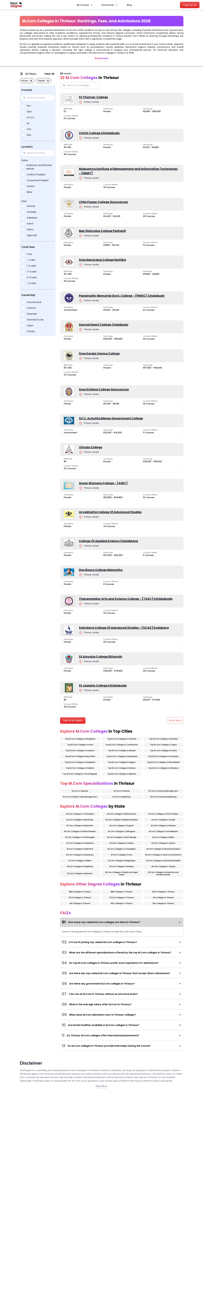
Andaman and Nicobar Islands (39, 167)
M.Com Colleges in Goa (121, 855)
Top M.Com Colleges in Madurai (121, 774)
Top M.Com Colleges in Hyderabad (121, 756)
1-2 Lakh (31, 265)
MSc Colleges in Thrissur (121, 903)
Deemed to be (35, 319)
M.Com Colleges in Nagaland (80, 866)
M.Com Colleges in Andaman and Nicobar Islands (163, 873)
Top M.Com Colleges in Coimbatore (121, 744)
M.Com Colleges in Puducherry (80, 855)
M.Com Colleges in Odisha (122, 843)
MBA (29, 111)
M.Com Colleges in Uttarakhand (163, 831)
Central (31, 308)
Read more (101, 58)
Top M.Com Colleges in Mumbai (163, 739)
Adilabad (32, 217)
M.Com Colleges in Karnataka (80, 819)
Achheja (31, 212)
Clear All (49, 73)
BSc (29, 105)
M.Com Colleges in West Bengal (121, 837)
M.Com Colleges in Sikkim (80, 860)
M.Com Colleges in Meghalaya (121, 860)
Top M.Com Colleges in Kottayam (163, 756)
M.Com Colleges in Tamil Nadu (80, 814)
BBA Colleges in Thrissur (121, 891)
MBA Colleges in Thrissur (80, 891)
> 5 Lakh (31, 283)
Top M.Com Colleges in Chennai (121, 739)
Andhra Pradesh (36, 174)
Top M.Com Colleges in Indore (163, 750)
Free (29, 254)
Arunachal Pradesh (38, 180)
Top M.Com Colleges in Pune (80, 744)
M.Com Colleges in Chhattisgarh (80, 837)
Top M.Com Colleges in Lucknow (79, 750)
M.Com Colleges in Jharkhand (80, 843)
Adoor (30, 229)
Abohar (31, 206)
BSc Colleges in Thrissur (163, 903)
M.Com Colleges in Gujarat (121, 825)
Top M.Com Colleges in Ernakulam (80, 762)
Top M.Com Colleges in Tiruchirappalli (80, 774)
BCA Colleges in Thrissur (80, 897)
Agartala (32, 235)
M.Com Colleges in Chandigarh (122, 849)
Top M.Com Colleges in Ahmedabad (163, 762)
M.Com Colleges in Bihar (163, 837)
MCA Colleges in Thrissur (163, 891)
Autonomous (34, 302)
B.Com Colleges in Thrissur (121, 897)
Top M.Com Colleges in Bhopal (121, 750)
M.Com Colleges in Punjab (163, 819)
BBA (29, 135)
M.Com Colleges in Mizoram (80, 873)
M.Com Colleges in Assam (163, 843)
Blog (129, 5)
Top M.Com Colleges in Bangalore (80, 739)
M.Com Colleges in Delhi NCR (80, 849)
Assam (30, 186)
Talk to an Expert (73, 720)
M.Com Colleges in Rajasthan (80, 825)
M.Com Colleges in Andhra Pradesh (80, 831)
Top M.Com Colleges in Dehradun (163, 768)
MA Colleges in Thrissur (163, 897)
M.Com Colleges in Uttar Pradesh (163, 814)
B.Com (30, 117)
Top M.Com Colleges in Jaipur (163, 744)
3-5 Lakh (32, 277)
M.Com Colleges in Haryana (163, 825)
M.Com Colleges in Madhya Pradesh (122, 819)
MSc (29, 129)
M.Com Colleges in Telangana (121, 831)
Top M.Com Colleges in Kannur (121, 768)
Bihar (30, 192)
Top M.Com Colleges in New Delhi (80, 756)
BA (28, 123)
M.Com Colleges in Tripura (163, 866)
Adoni (30, 223)
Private (31, 331)
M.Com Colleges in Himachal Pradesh (163, 849)
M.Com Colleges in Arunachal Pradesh (163, 860)
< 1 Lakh (31, 260)
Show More (175, 720)
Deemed (32, 314)
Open (30, 325)
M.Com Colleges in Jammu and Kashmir (163, 855)
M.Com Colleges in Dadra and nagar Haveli (121, 873)
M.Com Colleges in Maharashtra (121, 814)
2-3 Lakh (32, 271)
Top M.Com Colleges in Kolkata (80, 768)
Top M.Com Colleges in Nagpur (121, 762)
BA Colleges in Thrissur (80, 903)
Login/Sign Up (190, 5)
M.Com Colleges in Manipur (121, 866)
